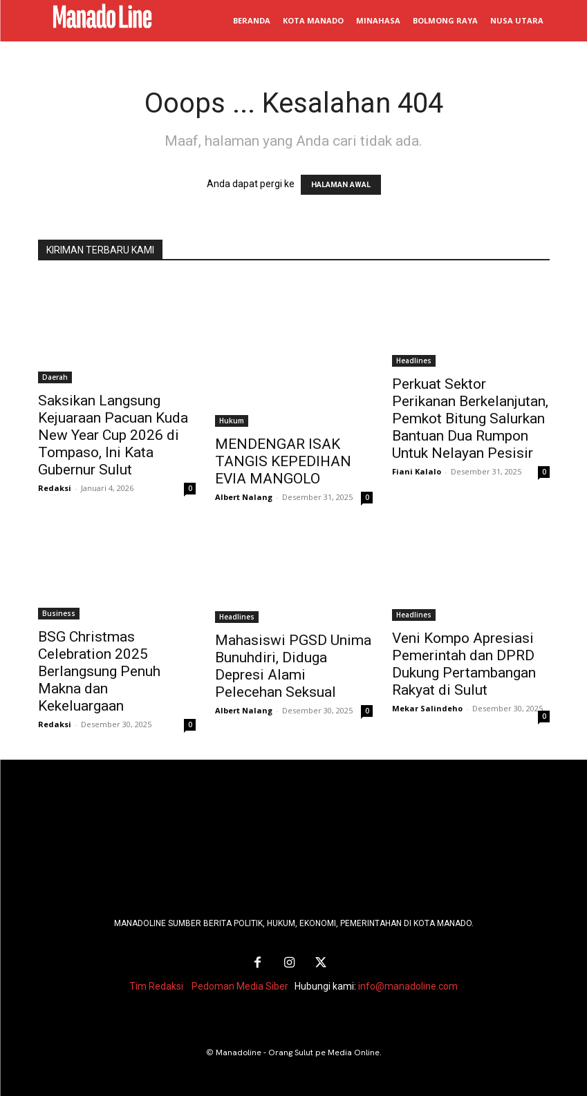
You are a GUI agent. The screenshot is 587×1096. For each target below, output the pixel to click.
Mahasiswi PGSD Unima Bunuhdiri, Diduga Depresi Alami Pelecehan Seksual (293, 666)
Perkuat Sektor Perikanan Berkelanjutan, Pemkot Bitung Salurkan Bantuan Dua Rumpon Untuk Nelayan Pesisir (470, 418)
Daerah (55, 377)
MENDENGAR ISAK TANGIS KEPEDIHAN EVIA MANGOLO (283, 461)
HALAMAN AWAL (341, 184)
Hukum (231, 420)
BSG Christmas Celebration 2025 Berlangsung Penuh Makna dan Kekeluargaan (99, 671)
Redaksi (54, 488)
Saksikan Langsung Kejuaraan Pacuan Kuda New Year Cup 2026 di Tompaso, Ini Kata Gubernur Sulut (113, 435)
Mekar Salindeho (427, 708)
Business (58, 613)
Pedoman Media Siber (240, 983)
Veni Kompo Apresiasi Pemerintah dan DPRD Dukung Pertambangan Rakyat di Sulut (464, 664)
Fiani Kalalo (416, 471)
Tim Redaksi (156, 983)
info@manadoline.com (408, 983)
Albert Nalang (243, 497)
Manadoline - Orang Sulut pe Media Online (298, 1049)
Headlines (413, 360)
